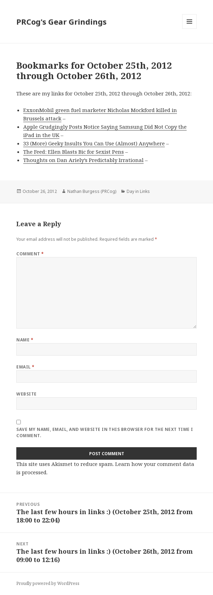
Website (26, 394)
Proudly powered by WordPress (47, 583)
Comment (30, 254)
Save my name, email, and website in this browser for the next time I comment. (104, 432)
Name (24, 340)
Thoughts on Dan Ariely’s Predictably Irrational (83, 159)
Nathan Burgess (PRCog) (91, 191)
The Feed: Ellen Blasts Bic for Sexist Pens (73, 151)
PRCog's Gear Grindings (61, 21)
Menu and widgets (189, 28)
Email (25, 367)
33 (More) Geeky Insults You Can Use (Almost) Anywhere (94, 143)
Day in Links (138, 191)
